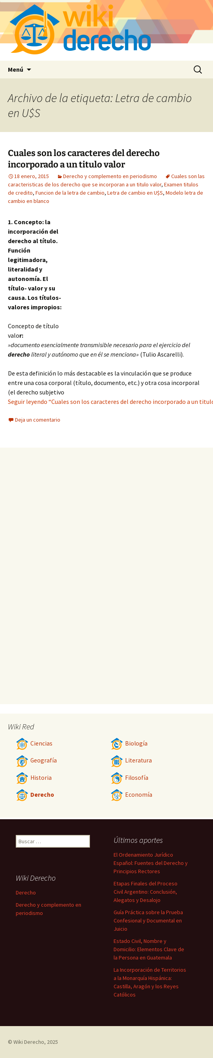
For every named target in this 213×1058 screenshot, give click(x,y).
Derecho (35, 794)
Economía (131, 794)
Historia (34, 777)
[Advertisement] (135, 276)
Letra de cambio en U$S (135, 192)
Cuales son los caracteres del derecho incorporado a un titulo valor (84, 159)
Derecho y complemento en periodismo (110, 176)
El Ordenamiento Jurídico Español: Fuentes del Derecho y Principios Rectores (151, 863)
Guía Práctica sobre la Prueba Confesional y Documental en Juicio (148, 920)
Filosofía (129, 777)
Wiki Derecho (28, 1041)
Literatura (131, 760)
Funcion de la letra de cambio (70, 192)
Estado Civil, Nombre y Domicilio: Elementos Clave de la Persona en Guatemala (149, 949)
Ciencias (34, 743)
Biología (129, 743)
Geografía (36, 760)
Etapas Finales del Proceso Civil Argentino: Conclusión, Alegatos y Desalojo (146, 892)
